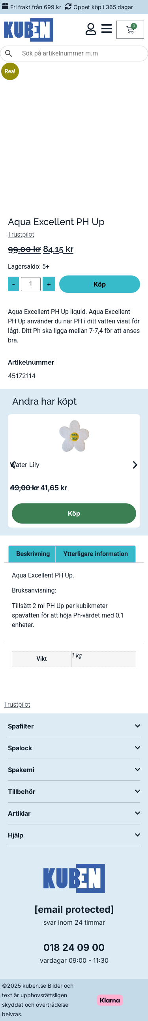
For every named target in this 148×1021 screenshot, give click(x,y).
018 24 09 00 (74, 947)
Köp (100, 284)
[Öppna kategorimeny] (106, 28)
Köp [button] (74, 513)
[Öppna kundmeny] (91, 29)
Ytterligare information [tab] (96, 554)
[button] (13, 465)
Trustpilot (21, 234)
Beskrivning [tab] (33, 554)
